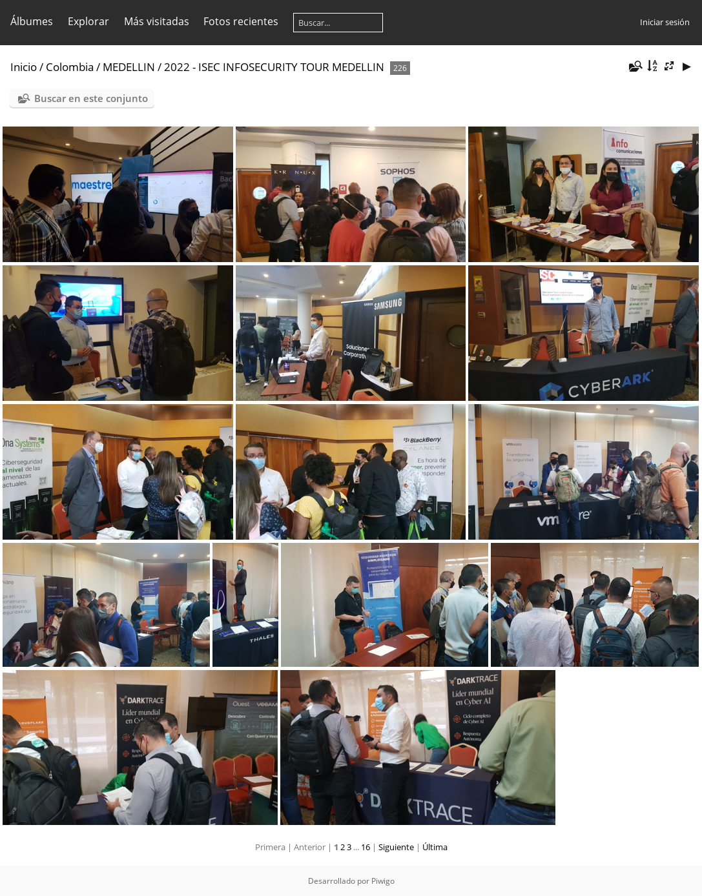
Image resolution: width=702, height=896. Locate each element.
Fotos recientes (240, 21)
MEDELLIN (129, 66)
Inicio (23, 66)
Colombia (70, 66)
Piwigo (383, 880)
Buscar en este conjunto (91, 98)
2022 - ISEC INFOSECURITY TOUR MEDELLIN (274, 66)
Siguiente (396, 847)
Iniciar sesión (665, 22)
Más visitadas (156, 21)
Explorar (88, 21)
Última (435, 847)
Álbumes (31, 21)
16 (365, 847)
